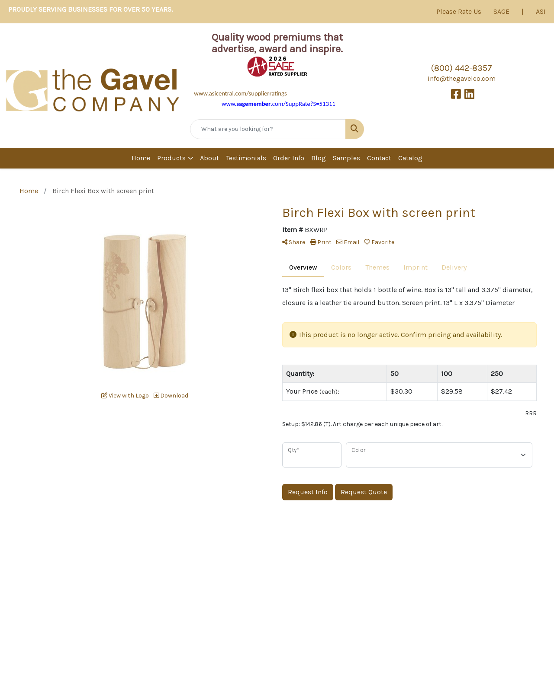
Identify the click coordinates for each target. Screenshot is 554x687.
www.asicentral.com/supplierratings (240, 93)
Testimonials (246, 158)
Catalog (410, 158)
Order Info (288, 158)
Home (141, 158)
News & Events (373, 623)
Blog (318, 158)
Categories (438, 605)
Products (171, 158)
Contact (379, 158)
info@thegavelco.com (462, 78)
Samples (346, 158)
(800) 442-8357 (461, 68)
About (209, 158)
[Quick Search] (268, 129)
